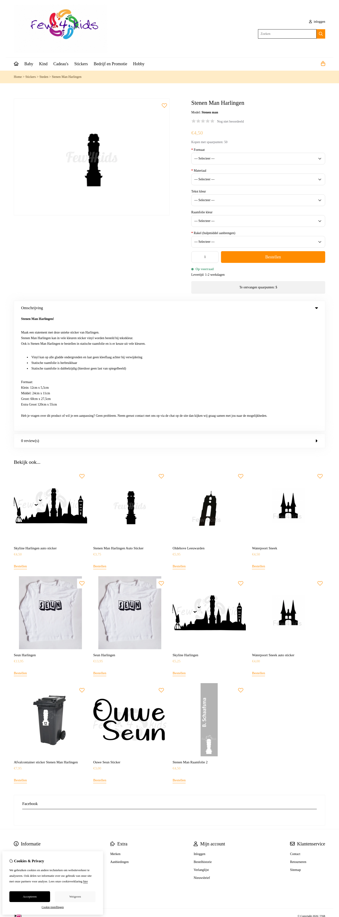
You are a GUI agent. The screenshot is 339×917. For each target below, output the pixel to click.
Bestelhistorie (203, 746)
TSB (322, 800)
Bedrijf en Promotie (110, 64)
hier (85, 881)
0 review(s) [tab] (169, 325)
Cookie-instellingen (53, 907)
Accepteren (30, 896)
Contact (295, 738)
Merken (115, 738)
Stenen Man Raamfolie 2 (190, 646)
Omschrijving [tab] (169, 308)
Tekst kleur (198, 191)
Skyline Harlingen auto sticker (35, 432)
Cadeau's (60, 64)
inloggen (317, 21)
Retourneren (298, 746)
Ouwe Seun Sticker (106, 646)
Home (18, 77)
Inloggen (199, 738)
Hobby (138, 64)
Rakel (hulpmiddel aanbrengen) (213, 233)
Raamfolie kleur (202, 212)
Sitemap (295, 754)
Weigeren (75, 896)
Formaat (198, 150)
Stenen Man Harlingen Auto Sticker (118, 432)
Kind (43, 64)
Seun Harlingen (25, 539)
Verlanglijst (201, 754)
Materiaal (198, 170)
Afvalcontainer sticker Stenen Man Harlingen (46, 646)
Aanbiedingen (119, 746)
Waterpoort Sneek (264, 432)
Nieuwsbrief (202, 762)
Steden (43, 77)
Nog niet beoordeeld (230, 121)
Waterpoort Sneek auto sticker (273, 539)
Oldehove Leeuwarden (188, 432)
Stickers (81, 64)
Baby (28, 64)
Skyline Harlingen (185, 539)
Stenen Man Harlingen (66, 77)
